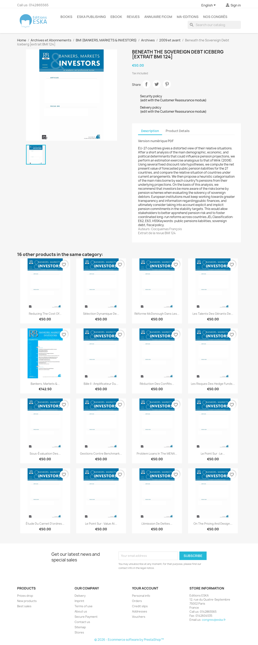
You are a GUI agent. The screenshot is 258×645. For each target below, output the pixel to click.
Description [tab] (150, 131)
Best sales (24, 606)
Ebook (116, 17)
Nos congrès (215, 17)
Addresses (139, 611)
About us (81, 611)
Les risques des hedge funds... (213, 384)
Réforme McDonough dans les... (156, 314)
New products (27, 601)
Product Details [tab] (177, 131)
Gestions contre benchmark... (101, 453)
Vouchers (138, 617)
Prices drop (25, 596)
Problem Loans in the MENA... (157, 453)
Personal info (141, 596)
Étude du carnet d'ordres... (45, 523)
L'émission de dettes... (156, 523)
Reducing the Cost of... (45, 314)
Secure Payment (86, 617)
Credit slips (140, 606)
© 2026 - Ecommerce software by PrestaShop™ (129, 640)
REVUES (133, 17)
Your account (145, 588)
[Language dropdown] (209, 5)
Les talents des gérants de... (212, 314)
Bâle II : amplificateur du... (101, 384)
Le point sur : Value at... (101, 523)
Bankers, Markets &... (45, 384)
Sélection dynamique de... (101, 314)
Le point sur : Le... (213, 453)
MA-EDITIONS (188, 17)
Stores (79, 632)
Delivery (80, 596)
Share (146, 84)
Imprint (79, 601)
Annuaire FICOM (158, 17)
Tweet (157, 84)
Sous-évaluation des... (45, 453)
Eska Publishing (91, 17)
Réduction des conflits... (157, 384)
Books (66, 17)
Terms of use (84, 606)
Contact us (82, 622)
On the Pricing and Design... (213, 523)
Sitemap (80, 627)
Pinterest (167, 84)
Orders (137, 601)
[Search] (214, 25)
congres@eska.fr (214, 620)
